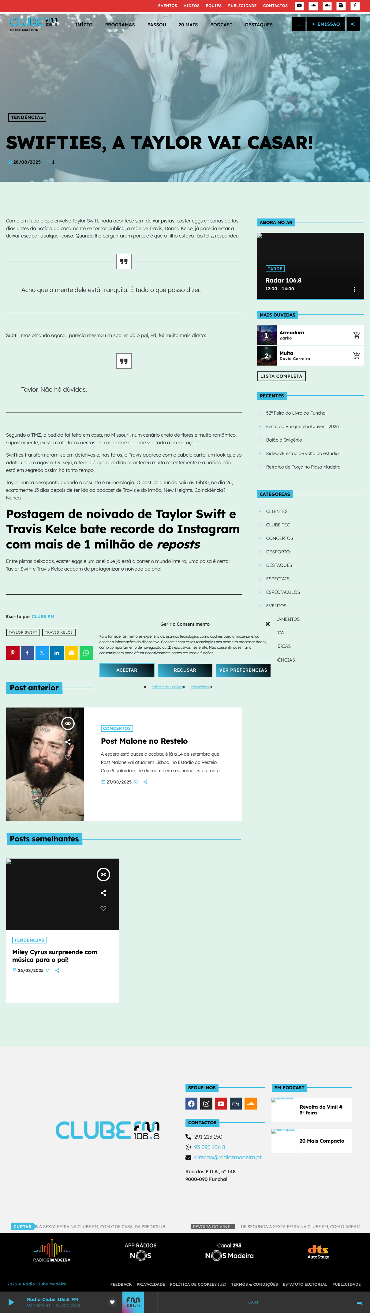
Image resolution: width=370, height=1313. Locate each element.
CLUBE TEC (278, 515)
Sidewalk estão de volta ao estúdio (302, 446)
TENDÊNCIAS (27, 117)
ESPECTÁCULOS (283, 583)
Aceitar (126, 670)
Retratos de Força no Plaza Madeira (303, 460)
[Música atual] (356, 330)
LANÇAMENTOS (283, 610)
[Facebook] (355, 6)
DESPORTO (278, 542)
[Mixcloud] (327, 6)
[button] (268, 624)
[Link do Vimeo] (34, 24)
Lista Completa (281, 371)
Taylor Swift (23, 632)
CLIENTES (277, 502)
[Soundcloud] (313, 6)
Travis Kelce (59, 632)
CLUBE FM (43, 616)
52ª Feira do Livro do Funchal (296, 406)
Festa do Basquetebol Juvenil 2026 (302, 419)
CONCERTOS (279, 529)
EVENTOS (276, 596)
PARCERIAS (278, 637)
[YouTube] (299, 6)
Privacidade (200, 687)
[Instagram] (341, 6)
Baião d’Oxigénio (284, 433)
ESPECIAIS (278, 569)
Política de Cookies (167, 687)
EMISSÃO (325, 24)
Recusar (185, 670)
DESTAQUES (279, 556)
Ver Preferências (243, 670)
